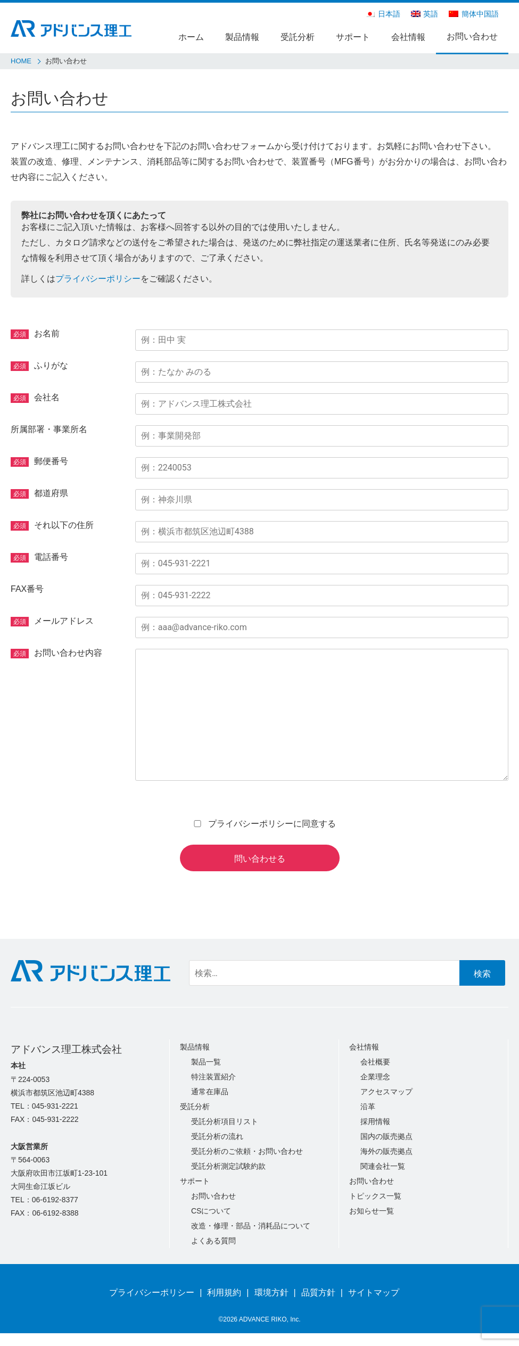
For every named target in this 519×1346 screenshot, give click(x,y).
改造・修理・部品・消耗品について (250, 1225)
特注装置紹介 (213, 1076)
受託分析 (298, 37)
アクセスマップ (386, 1091)
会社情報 (408, 37)
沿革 (367, 1106)
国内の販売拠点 (386, 1136)
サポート (353, 37)
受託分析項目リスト (224, 1121)
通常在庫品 (209, 1091)
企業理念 (375, 1076)
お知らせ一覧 (371, 1211)
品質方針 (318, 1292)
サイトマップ (373, 1292)
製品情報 (242, 37)
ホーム (191, 37)
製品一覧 (206, 1062)
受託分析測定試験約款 (228, 1166)
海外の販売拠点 (386, 1151)
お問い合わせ (472, 36)
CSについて (211, 1211)
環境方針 (271, 1292)
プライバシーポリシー (98, 278)
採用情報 (375, 1121)
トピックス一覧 (375, 1196)
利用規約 (224, 1292)
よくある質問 (213, 1240)
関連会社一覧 (382, 1166)
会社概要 (375, 1062)
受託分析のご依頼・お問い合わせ (247, 1151)
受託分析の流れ (217, 1136)
